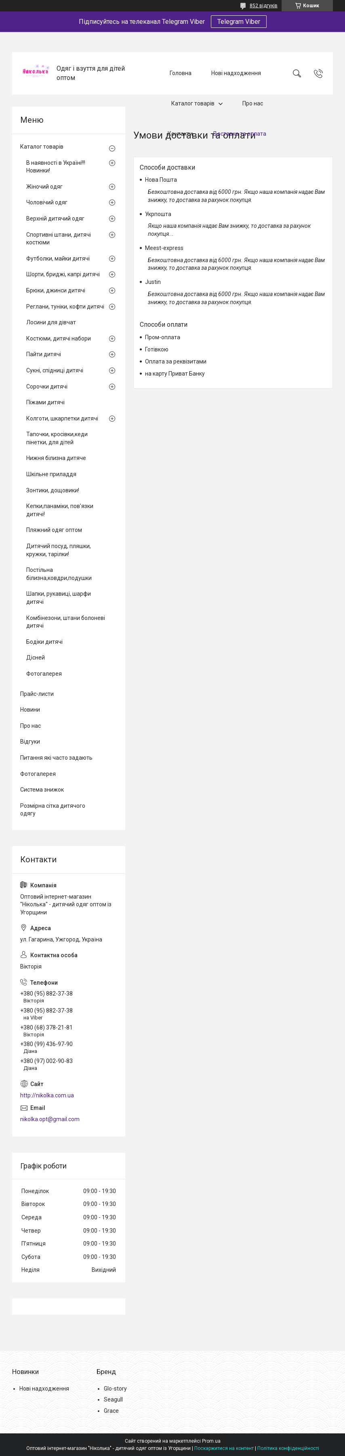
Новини (30, 709)
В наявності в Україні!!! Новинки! (55, 167)
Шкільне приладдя (51, 474)
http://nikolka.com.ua (47, 1095)
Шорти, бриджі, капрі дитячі (63, 274)
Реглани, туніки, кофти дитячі (65, 306)
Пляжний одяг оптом (54, 530)
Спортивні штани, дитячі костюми (58, 238)
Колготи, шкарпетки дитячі (62, 418)
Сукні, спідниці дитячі (54, 370)
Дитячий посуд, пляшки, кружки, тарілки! (58, 550)
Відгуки (30, 741)
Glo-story (115, 1388)
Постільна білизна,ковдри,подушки (59, 574)
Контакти (180, 133)
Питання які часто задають (56, 757)
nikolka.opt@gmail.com (50, 1119)
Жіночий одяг (44, 186)
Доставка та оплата (239, 133)
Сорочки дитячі (46, 386)
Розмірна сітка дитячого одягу (52, 810)
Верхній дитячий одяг (55, 218)
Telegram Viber (238, 21)
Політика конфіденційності (288, 1448)
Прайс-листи (37, 694)
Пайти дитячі (43, 354)
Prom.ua (211, 1441)
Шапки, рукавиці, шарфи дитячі (58, 597)
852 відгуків (264, 5)
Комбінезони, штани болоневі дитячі (65, 622)
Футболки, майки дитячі (58, 258)
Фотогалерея (44, 673)
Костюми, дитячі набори (58, 338)
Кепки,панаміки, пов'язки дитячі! (59, 510)
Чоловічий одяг (46, 202)
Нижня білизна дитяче (56, 458)
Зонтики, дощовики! (52, 490)
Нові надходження (236, 73)
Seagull (113, 1399)
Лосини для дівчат (51, 322)
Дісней (35, 657)
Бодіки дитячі (44, 642)
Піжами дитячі (45, 402)
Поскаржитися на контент (224, 1448)
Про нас (252, 103)
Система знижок (42, 789)
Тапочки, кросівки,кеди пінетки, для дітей (57, 438)
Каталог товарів (193, 103)
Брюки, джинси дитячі (55, 290)
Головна (180, 73)
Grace (111, 1411)
